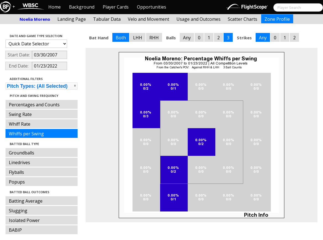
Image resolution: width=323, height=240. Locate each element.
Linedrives (19, 162)
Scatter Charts (242, 19)
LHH (137, 38)
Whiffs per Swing (26, 134)
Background (81, 7)
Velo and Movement (148, 19)
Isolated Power (24, 220)
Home (54, 7)
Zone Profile (277, 19)
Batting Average (26, 201)
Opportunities (151, 7)
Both (121, 38)
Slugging (18, 211)
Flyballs (16, 172)
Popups (17, 182)
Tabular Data (107, 19)
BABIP (15, 230)
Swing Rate (20, 114)
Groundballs (21, 153)
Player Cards (116, 7)
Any (187, 38)
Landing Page (71, 19)
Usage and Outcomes (198, 19)
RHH (154, 38)
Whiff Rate (19, 124)
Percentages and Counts (34, 105)
